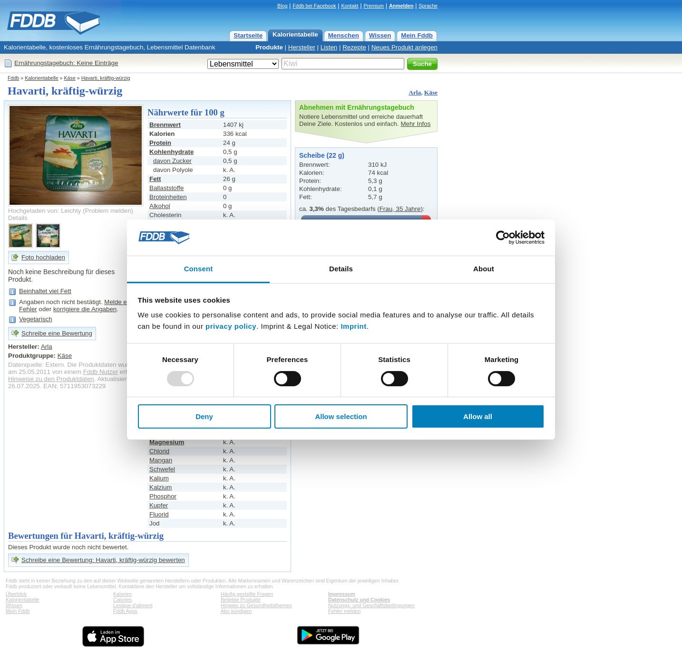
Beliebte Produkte (241, 599)
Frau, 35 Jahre (400, 208)
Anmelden (401, 6)
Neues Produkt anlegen (404, 47)
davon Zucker (172, 160)
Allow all (477, 416)
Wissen (380, 35)
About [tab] (483, 269)
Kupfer (158, 505)
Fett (155, 178)
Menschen (343, 35)
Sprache (428, 6)
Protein (160, 142)
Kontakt (349, 6)
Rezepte (354, 47)
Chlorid (159, 451)
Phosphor (162, 496)
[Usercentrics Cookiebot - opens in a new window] (503, 237)
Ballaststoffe (166, 187)
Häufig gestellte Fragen (247, 594)
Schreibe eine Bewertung (56, 333)
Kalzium (160, 487)
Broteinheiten (168, 197)
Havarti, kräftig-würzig (105, 78)
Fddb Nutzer (100, 371)
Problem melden (108, 210)
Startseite (248, 35)
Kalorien (122, 594)
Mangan (160, 460)
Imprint (353, 326)
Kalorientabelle (295, 34)
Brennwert (165, 124)
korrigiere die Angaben (85, 309)
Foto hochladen (43, 257)
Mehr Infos (415, 123)
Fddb (13, 78)
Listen (329, 47)
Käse (70, 78)
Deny (204, 416)
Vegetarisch (35, 319)
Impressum (341, 594)
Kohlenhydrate (171, 151)
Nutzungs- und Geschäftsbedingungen (371, 605)
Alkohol (159, 206)
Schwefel (162, 469)
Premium (373, 6)
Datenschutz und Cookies (359, 599)
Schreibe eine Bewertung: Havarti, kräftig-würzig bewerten (103, 559)
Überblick (16, 594)
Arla (415, 92)
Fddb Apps (125, 611)
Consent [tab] (198, 269)
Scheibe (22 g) (321, 155)
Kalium (159, 478)
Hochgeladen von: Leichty (44, 210)
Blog (282, 6)
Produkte (269, 47)
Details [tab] (341, 269)
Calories (122, 599)
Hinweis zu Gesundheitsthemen (256, 605)
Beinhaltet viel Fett (45, 291)
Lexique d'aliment (133, 605)
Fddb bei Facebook (314, 6)
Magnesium (166, 442)
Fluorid (159, 514)
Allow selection (341, 416)
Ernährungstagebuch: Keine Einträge (66, 63)
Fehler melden (344, 611)
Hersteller (301, 47)
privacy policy (230, 326)
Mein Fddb (417, 35)
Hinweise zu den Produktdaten (51, 378)
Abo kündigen (236, 611)
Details (18, 217)
